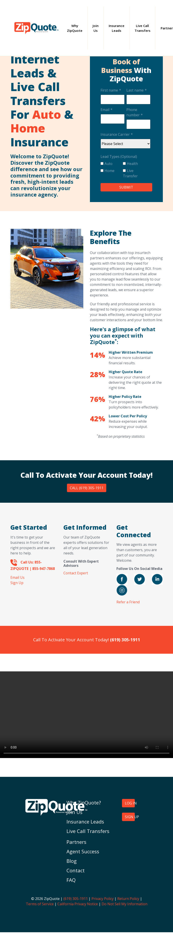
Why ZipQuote (77, 28)
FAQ (71, 880)
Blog (72, 861)
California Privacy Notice (77, 904)
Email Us (17, 577)
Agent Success (83, 851)
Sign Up (16, 582)
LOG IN (130, 803)
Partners (76, 842)
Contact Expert (75, 573)
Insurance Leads (116, 28)
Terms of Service (40, 904)
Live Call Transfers (142, 28)
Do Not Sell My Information (124, 904)
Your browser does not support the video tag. (86, 714)
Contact (76, 870)
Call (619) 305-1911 (86, 487)
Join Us (96, 28)
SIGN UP (130, 816)
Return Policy (128, 898)
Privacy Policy (102, 898)
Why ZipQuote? (84, 802)
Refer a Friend (128, 602)
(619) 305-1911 (75, 898)
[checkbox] (125, 170)
